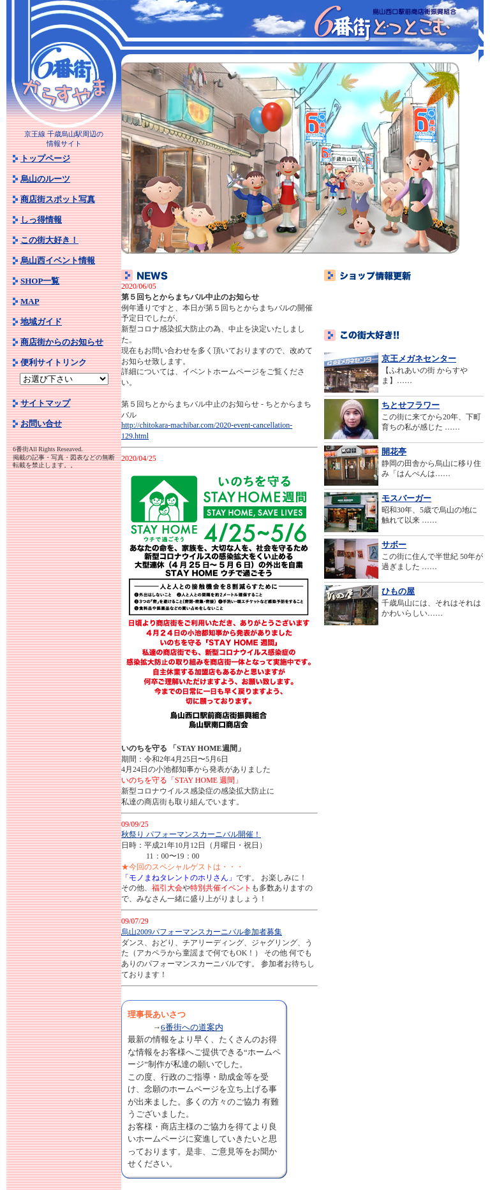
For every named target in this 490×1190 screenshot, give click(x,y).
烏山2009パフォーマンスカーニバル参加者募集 (201, 931)
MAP (30, 301)
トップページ (45, 158)
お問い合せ (41, 423)
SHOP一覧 (39, 281)
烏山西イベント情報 (57, 260)
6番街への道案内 (192, 1027)
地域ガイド (41, 321)
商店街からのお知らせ (61, 342)
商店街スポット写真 (57, 199)
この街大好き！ (49, 240)
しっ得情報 (41, 219)
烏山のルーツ (45, 179)
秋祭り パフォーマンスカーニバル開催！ (191, 834)
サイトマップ (45, 403)
